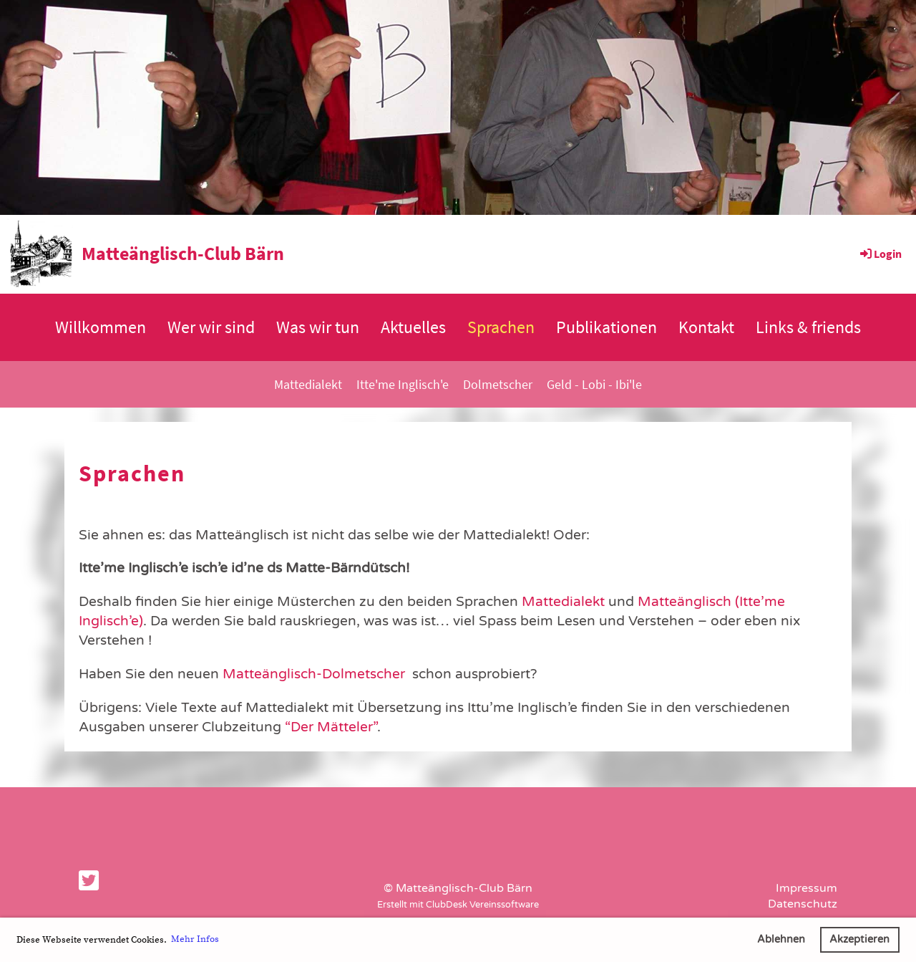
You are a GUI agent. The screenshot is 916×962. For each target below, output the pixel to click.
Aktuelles (413, 327)
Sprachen (501, 327)
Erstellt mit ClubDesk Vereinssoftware (458, 904)
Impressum (806, 888)
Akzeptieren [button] (859, 939)
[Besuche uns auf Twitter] (89, 881)
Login (880, 253)
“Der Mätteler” (329, 726)
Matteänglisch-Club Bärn (183, 253)
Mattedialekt (308, 384)
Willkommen (100, 327)
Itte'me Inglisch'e (402, 384)
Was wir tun (317, 327)
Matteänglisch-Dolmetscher (314, 673)
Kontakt (706, 327)
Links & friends (808, 327)
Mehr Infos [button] (195, 939)
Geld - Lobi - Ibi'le (594, 384)
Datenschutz (802, 904)
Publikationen (606, 327)
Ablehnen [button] (781, 939)
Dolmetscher (497, 384)
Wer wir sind (211, 327)
